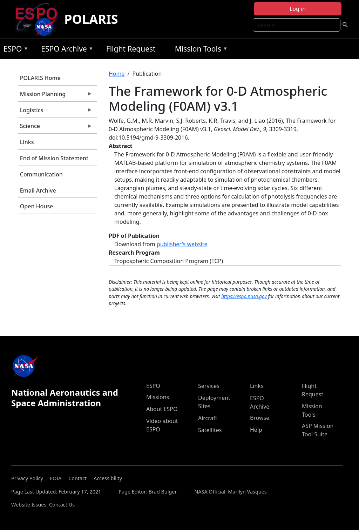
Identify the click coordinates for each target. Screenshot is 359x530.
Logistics (55, 112)
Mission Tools (199, 50)
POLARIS (91, 19)
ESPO (14, 50)
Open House (36, 206)
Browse (259, 418)
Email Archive (38, 190)
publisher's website (182, 244)
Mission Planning (55, 95)
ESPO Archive (65, 50)
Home (117, 74)
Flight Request (131, 49)
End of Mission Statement (54, 158)
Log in (298, 9)
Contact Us (62, 504)
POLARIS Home (40, 78)
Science (55, 127)
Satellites (210, 430)
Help (256, 430)
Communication (41, 174)
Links (27, 142)
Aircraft (207, 418)
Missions (157, 397)
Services (208, 386)
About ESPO (161, 409)
